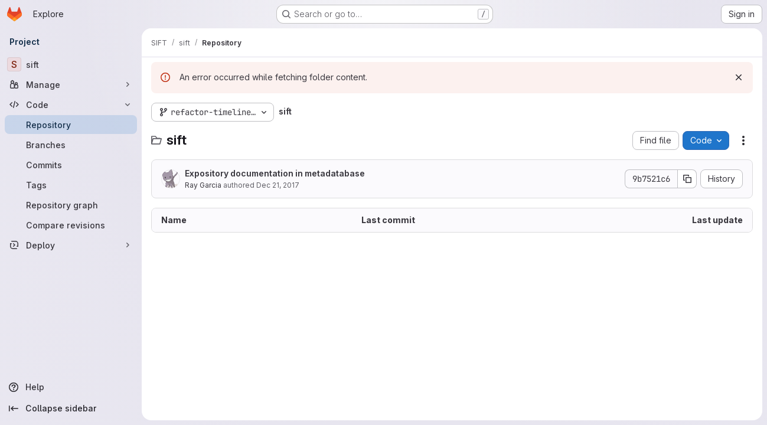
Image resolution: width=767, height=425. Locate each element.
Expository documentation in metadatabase (275, 173)
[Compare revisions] (71, 224)
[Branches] (71, 144)
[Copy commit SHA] (687, 178)
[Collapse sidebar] (71, 408)
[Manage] (71, 84)
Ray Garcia (203, 185)
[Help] (71, 387)
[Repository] (71, 124)
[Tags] (71, 184)
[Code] (71, 104)
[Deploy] (71, 245)
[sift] (71, 64)
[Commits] (71, 164)
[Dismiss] (739, 77)
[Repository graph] (71, 204)
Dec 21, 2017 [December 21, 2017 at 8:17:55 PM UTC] (277, 185)
